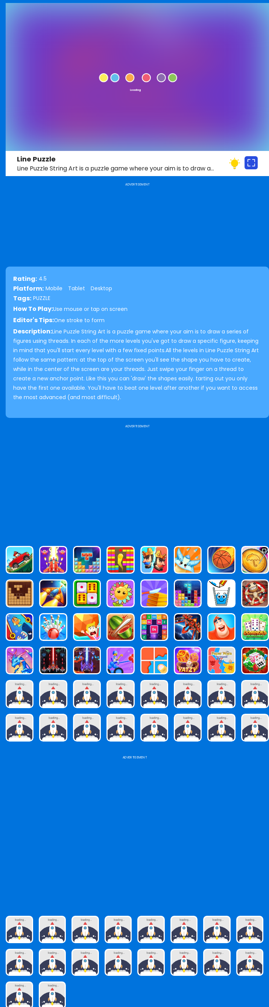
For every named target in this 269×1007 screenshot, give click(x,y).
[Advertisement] (137, 482)
